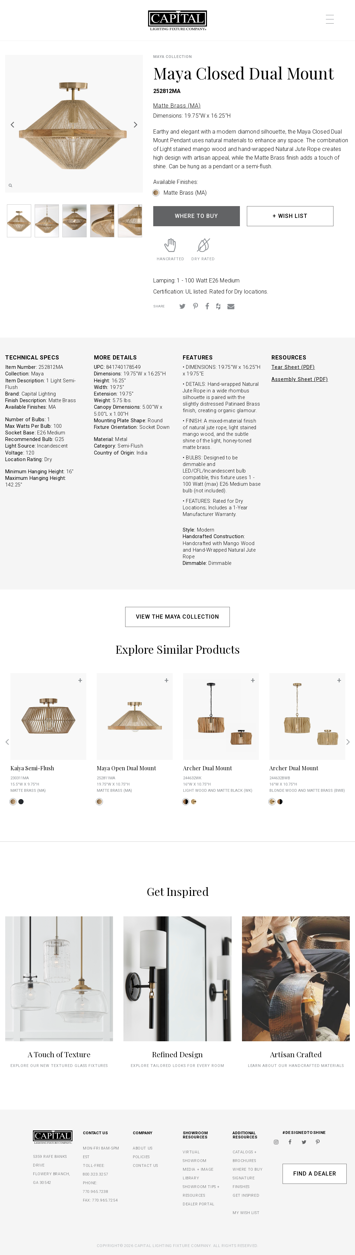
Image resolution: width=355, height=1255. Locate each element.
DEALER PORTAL (199, 1204)
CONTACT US (145, 1165)
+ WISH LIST (290, 216)
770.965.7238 (95, 1191)
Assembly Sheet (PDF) (299, 379)
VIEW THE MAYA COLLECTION (177, 616)
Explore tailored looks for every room (177, 1065)
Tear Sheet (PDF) (293, 367)
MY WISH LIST (246, 1213)
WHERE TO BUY (196, 216)
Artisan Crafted (296, 1054)
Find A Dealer (314, 1173)
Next (135, 124)
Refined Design (177, 1054)
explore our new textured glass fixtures (59, 1065)
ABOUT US (143, 1148)
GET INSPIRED (246, 1195)
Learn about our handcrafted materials (296, 1065)
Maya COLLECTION (172, 56)
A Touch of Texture (59, 1054)
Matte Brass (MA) (177, 105)
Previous (12, 124)
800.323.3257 (95, 1174)
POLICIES (141, 1157)
